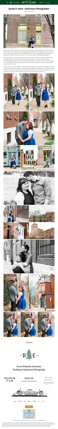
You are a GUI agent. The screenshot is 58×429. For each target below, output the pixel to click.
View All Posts (29, 342)
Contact (45, 2)
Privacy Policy (42, 420)
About (14, 2)
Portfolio (41, 2)
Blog (48, 2)
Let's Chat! (29, 406)
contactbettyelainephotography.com (29, 381)
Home (7, 2)
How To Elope (11, 3)
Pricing (17, 2)
